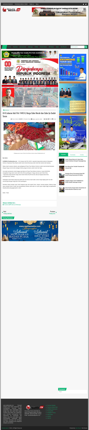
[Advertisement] (59, 31)
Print (50, 119)
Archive (82, 154)
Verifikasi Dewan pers (52, 409)
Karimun (7, 110)
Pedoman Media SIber (52, 407)
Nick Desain (78, 428)
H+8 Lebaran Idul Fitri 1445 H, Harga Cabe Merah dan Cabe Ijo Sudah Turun (29, 114)
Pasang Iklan (50, 410)
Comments (72, 154)
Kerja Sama (50, 414)
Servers (49, 416)
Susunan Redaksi (51, 405)
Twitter (83, 4)
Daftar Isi (32, 4)
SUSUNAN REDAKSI (8, 4)
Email (54, 119)
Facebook (86, 4)
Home (4, 47)
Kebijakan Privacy (51, 412)
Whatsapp (18, 204)
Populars (63, 154)
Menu (37, 4)
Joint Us (49, 418)
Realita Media (5, 428)
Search (85, 47)
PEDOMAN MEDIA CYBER (21, 4)
